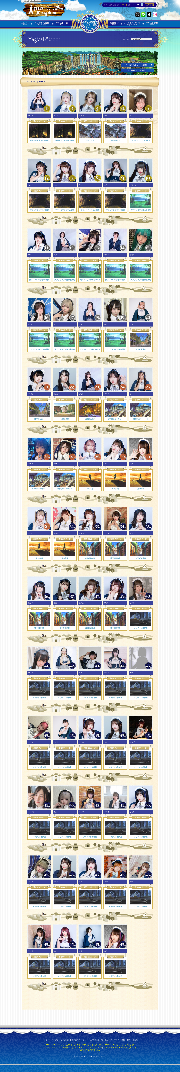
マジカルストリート (79, 1040)
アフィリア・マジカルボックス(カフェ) (119, 1047)
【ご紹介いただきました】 (90, 1050)
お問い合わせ (132, 1040)
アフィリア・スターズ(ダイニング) (119, 1045)
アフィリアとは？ (62, 1040)
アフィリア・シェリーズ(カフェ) (90, 1045)
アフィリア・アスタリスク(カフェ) (58, 1047)
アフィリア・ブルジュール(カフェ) (60, 1045)
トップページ (47, 1040)
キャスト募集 (119, 1040)
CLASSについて (96, 1040)
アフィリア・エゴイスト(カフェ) (88, 1047)
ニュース (108, 1040)
